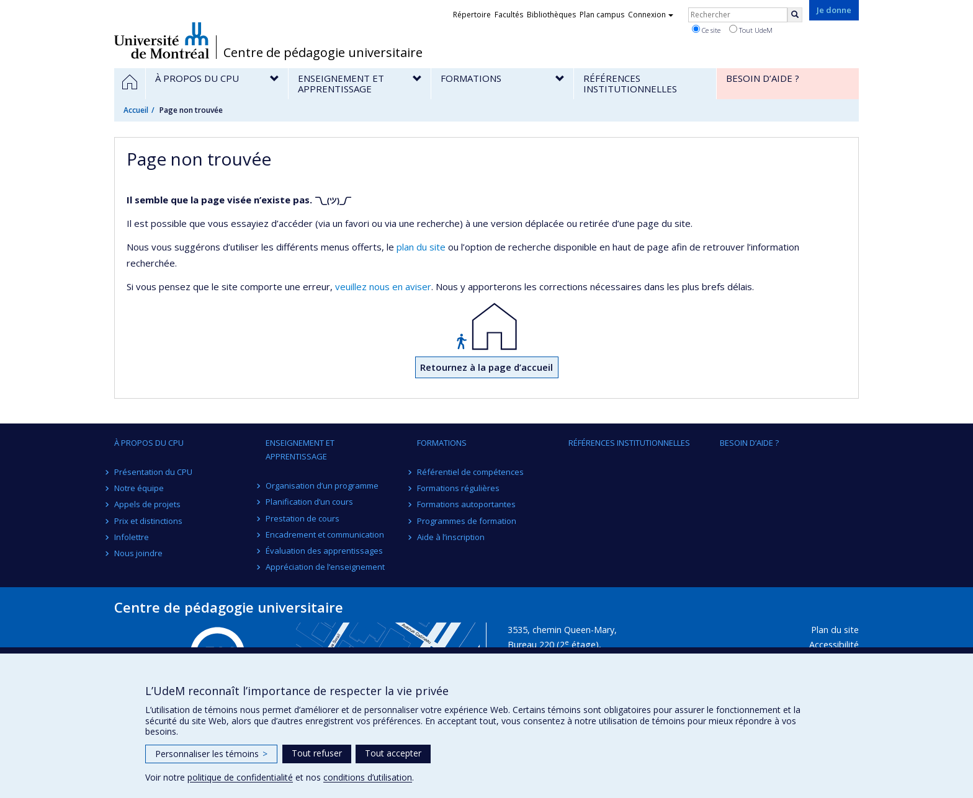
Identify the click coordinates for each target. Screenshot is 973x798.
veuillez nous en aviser (383, 286)
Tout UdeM (751, 30)
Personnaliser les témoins (211, 754)
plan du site (421, 247)
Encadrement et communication (325, 534)
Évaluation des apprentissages (324, 550)
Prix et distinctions (148, 520)
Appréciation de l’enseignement (325, 566)
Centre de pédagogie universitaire (323, 53)
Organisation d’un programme (322, 485)
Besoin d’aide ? (749, 442)
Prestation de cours (302, 518)
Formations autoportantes (466, 504)
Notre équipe (139, 488)
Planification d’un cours (309, 501)
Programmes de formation (466, 520)
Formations (442, 442)
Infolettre (131, 537)
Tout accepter (393, 753)
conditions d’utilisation (367, 777)
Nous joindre (138, 553)
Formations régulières (458, 488)
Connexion (650, 14)
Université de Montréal (161, 40)
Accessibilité (834, 644)
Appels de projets (147, 504)
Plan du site (835, 630)
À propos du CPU (149, 442)
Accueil (135, 110)
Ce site (706, 30)
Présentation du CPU (153, 471)
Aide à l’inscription (451, 537)
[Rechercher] (794, 14)
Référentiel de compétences (470, 471)
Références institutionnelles (629, 442)
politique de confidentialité (240, 777)
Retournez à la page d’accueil (486, 367)
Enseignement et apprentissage (300, 449)
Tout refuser (317, 753)
